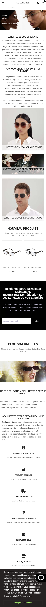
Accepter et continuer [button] (23, 603)
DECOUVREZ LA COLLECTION (11, 23)
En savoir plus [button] (26, 596)
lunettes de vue (11, 422)
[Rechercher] (23, 8)
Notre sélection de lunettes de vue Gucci (23, 392)
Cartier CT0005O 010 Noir (34, 268)
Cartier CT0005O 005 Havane (12, 268)
